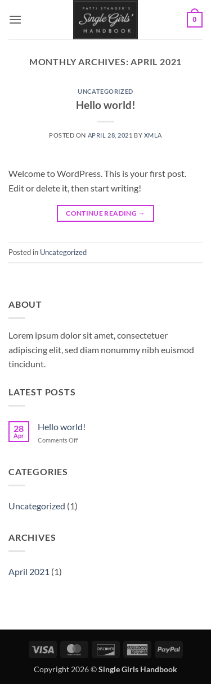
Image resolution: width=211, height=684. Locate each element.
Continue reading (105, 213)
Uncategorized (105, 91)
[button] (15, 19)
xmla (153, 135)
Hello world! (106, 104)
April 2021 (29, 571)
